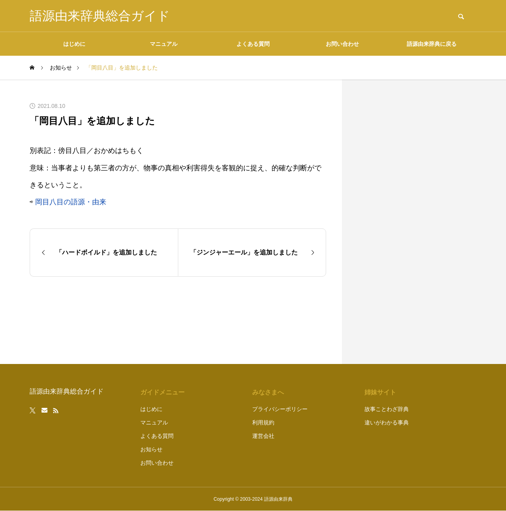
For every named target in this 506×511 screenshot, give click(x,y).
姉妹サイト (380, 392)
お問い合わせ (342, 44)
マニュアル (163, 44)
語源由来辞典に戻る (432, 44)
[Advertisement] (417, 221)
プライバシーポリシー (280, 409)
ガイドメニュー (162, 392)
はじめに (74, 44)
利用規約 (263, 422)
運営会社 (263, 436)
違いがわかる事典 (386, 422)
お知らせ (151, 449)
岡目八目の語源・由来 (70, 202)
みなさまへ (268, 392)
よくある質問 (253, 44)
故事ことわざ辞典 (386, 409)
